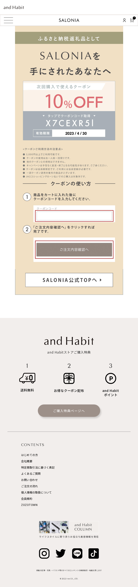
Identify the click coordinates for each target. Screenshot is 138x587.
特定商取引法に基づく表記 (38, 467)
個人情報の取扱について (36, 492)
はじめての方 (29, 455)
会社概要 (26, 461)
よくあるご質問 (31, 473)
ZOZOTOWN (29, 505)
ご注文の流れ (29, 486)
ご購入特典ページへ (69, 410)
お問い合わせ (29, 480)
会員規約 (26, 499)
